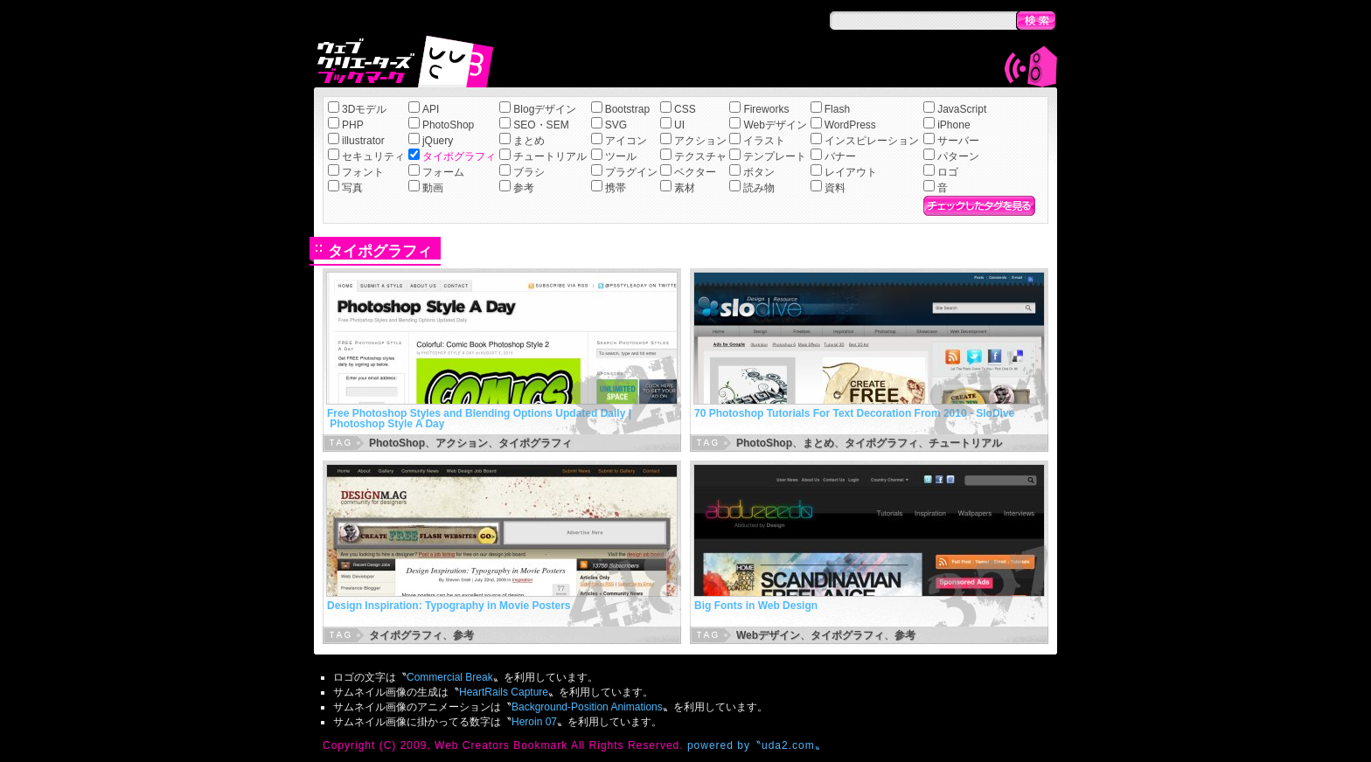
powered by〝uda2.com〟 (756, 745)
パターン (958, 156)
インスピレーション (872, 141)
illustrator (363, 141)
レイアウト (851, 172)
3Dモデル (364, 109)
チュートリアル (550, 156)
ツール (621, 156)
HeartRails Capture (503, 692)
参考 (523, 188)
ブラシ (529, 172)
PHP (353, 125)
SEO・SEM (540, 125)
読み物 (759, 188)
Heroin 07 (534, 722)
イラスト (764, 141)
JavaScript (961, 109)
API (430, 109)
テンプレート (774, 156)
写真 (352, 188)
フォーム (443, 172)
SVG (616, 125)
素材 (684, 188)
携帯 (615, 188)
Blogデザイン (544, 109)
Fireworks (766, 109)
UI (679, 125)
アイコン (626, 141)
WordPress (850, 125)
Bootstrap (627, 109)
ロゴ (947, 172)
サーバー (958, 141)
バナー (840, 156)
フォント (363, 172)
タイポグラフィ (459, 156)
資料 (835, 188)
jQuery (437, 141)
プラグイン (631, 172)
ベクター (695, 172)
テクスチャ (700, 156)
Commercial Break (450, 677)
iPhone (953, 125)
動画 (432, 188)
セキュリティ (373, 156)
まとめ (529, 141)
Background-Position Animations (587, 707)
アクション (700, 141)
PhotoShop (448, 125)
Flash (837, 109)
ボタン (759, 172)
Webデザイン (774, 125)
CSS (685, 109)
